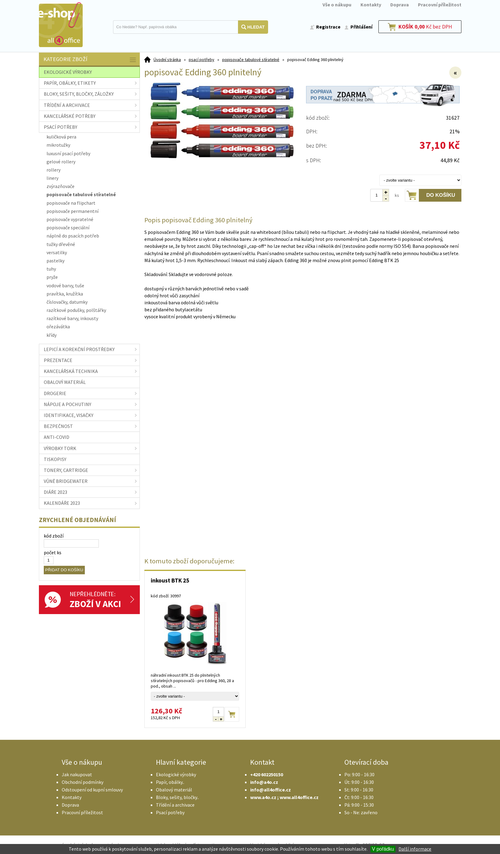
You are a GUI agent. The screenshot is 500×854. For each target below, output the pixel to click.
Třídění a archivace (175, 805)
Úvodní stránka (167, 59)
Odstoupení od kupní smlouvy (92, 790)
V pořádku (383, 849)
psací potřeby (201, 59)
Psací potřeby (170, 812)
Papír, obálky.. (170, 782)
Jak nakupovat (77, 774)
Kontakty (370, 5)
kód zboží (54, 536)
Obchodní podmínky (82, 782)
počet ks (52, 552)
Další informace (414, 849)
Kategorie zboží (90, 60)
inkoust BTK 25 (170, 580)
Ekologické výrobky (176, 774)
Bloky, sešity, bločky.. (177, 797)
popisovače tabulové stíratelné (250, 59)
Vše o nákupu (336, 5)
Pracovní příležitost (439, 5)
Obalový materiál (174, 790)
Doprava (399, 5)
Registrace (328, 27)
